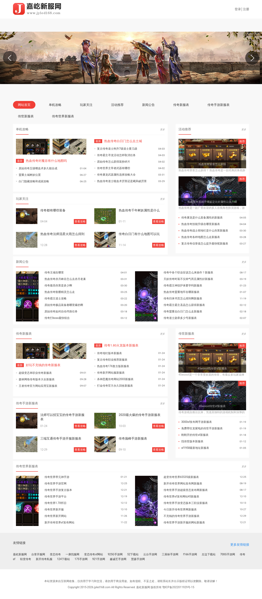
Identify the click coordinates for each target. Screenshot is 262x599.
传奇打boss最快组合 (57, 317)
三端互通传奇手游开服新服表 (60, 438)
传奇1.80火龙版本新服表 (116, 345)
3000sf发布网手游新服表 (196, 421)
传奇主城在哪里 (54, 272)
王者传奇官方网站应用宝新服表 (38, 385)
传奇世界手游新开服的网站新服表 (184, 522)
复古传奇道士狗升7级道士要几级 (117, 148)
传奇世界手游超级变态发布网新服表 (186, 489)
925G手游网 (115, 554)
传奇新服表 (181, 105)
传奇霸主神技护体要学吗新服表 (183, 285)
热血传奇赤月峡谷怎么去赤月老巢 (65, 279)
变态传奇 (55, 554)
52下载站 (133, 554)
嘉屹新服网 (20, 554)
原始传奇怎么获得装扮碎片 (113, 161)
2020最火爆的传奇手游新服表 (139, 415)
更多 (162, 129)
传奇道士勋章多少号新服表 (180, 317)
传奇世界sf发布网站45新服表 (181, 496)
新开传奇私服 (44, 558)
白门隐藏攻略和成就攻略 (34, 181)
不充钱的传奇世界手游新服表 (181, 515)
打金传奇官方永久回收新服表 (115, 385)
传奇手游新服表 (218, 105)
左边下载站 (209, 554)
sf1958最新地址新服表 (195, 447)
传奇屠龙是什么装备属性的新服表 (202, 217)
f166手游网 (190, 554)
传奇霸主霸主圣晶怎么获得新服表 (184, 304)
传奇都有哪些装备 (53, 210)
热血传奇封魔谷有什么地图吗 (41, 161)
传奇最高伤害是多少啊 (58, 285)
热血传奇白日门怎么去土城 (118, 141)
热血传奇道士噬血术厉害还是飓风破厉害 (122, 181)
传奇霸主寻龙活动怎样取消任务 (116, 155)
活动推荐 (117, 105)
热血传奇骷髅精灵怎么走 (59, 291)
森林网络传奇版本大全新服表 (37, 379)
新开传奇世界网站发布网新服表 (183, 483)
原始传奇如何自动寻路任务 (61, 311)
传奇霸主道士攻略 (55, 298)
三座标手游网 (170, 554)
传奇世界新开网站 (55, 515)
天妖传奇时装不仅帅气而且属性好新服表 (188, 279)
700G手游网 (227, 554)
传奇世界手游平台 (55, 496)
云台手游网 (150, 554)
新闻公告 (148, 105)
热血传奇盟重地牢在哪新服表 (181, 291)
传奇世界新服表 (63, 116)
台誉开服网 (38, 554)
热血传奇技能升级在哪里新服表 (200, 224)
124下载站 (63, 558)
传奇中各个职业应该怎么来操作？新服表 (188, 272)
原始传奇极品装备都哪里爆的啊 (63, 304)
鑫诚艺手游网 (118, 558)
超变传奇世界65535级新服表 (181, 476)
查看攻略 (80, 221)
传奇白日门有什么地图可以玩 (139, 234)
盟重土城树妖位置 (30, 174)
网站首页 (24, 105)
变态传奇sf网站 (93, 554)
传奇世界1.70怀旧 (55, 502)
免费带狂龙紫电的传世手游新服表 (202, 428)
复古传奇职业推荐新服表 (112, 359)
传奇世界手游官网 (55, 483)
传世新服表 (26, 116)
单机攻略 (55, 105)
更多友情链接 (239, 544)
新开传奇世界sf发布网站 (59, 522)
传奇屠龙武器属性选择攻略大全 (116, 174)
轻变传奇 (25, 558)
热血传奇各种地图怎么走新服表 (200, 237)
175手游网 (81, 558)
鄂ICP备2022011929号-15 (178, 587)
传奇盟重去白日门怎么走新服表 (183, 311)
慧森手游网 (138, 558)
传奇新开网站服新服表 (111, 372)
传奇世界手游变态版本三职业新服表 (186, 502)
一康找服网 (72, 554)
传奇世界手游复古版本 (58, 489)
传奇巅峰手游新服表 (133, 438)
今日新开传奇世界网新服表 (180, 509)
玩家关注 (86, 105)
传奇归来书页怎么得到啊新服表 (183, 298)
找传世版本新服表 (192, 441)
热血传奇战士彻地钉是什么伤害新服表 (204, 230)
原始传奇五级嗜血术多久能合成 (38, 168)
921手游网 (98, 558)
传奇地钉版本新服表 (109, 353)
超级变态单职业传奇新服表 (35, 372)
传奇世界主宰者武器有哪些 (113, 168)
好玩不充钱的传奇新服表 (38, 365)
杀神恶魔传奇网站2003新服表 (115, 379)
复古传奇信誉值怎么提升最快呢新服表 (204, 243)
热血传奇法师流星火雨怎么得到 (62, 234)
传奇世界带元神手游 (56, 476)
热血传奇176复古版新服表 (113, 366)
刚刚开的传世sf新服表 (194, 434)
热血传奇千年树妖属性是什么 (139, 210)
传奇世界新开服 (54, 509)
